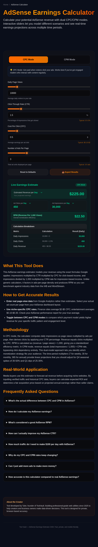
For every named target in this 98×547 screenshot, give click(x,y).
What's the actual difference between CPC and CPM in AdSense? (41, 401)
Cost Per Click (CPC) (16, 126)
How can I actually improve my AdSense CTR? (32, 433)
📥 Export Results (70, 172)
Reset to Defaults (28, 172)
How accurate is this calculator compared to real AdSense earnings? (43, 477)
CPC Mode (28, 59)
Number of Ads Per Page (18, 148)
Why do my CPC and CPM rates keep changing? (33, 455)
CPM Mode (69, 59)
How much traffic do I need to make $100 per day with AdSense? (41, 444)
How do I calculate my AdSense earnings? (30, 411)
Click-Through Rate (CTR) (19, 104)
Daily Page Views (15, 82)
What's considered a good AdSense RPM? (30, 422)
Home (5, 5)
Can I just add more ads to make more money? (32, 466)
